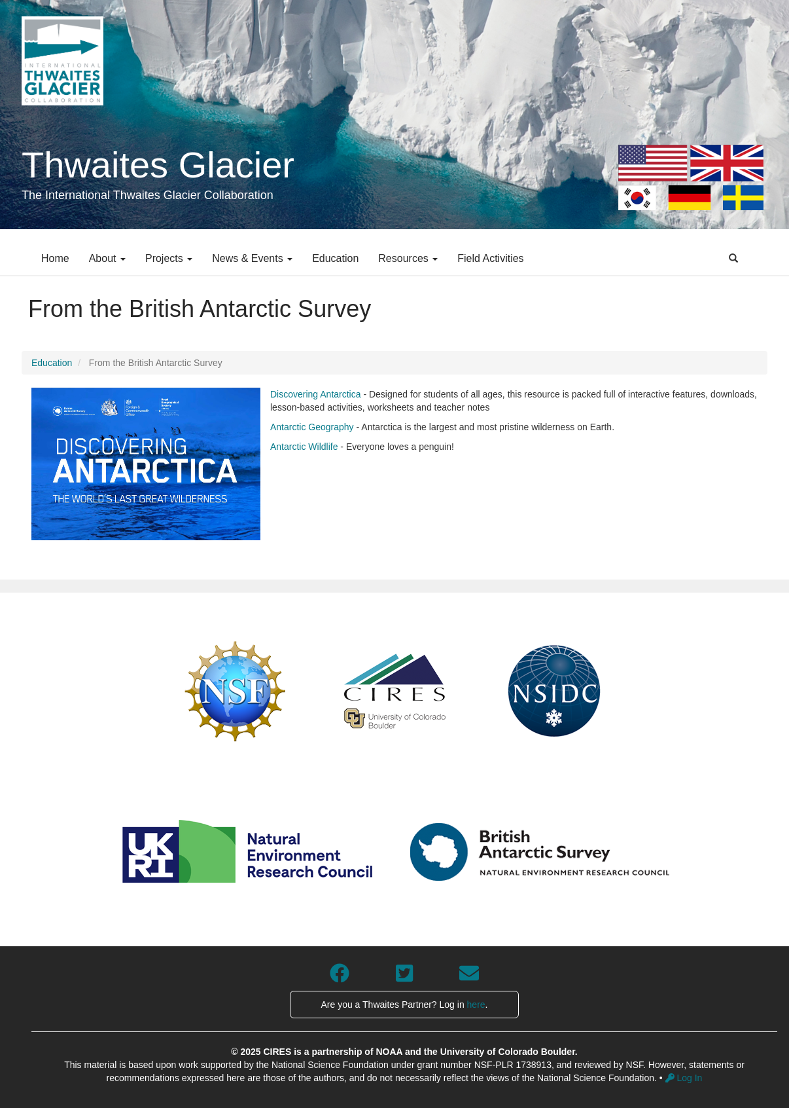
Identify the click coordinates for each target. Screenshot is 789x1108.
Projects (168, 258)
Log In (684, 1078)
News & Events (252, 258)
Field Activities (490, 258)
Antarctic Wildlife (304, 446)
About (107, 258)
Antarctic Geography (312, 427)
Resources (408, 258)
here (476, 1004)
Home (55, 258)
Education (335, 258)
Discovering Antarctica (315, 394)
